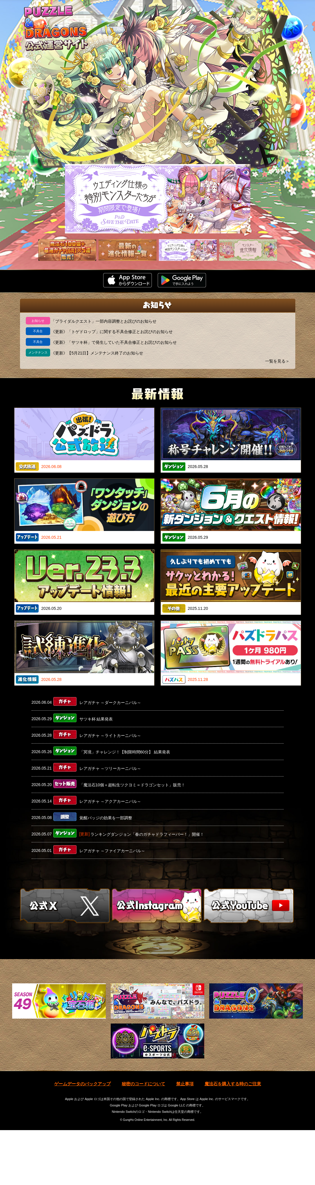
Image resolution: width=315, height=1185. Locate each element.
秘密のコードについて (143, 1138)
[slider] (157, 198)
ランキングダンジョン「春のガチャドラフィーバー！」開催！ (147, 834)
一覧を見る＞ (277, 361)
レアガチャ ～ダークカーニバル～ (110, 702)
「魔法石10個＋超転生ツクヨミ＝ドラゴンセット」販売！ (132, 784)
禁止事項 (185, 1138)
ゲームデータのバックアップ (82, 1138)
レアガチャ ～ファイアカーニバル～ (112, 850)
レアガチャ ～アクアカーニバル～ (110, 801)
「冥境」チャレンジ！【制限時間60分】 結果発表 (124, 751)
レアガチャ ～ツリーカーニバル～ (110, 768)
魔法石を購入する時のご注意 (233, 1138)
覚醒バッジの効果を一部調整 (105, 817)
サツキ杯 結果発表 (96, 718)
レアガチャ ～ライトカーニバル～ (110, 735)
